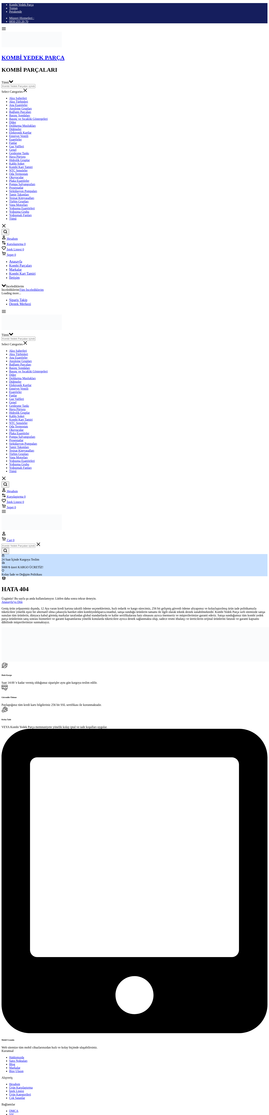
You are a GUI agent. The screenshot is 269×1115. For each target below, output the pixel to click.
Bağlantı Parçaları (20, 112)
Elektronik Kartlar (20, 132)
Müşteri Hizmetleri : (21, 18)
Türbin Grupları (19, 201)
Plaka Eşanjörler (19, 180)
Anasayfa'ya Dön (12, 602)
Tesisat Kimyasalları (21, 198)
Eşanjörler (15, 139)
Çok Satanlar (17, 1098)
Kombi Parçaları (20, 265)
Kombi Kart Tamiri (21, 167)
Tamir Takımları (19, 194)
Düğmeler (15, 129)
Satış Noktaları (18, 1060)
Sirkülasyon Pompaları (23, 191)
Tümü (12, 218)
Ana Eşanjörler (18, 105)
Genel (12, 149)
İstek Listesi (16, 1091)
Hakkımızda (16, 1057)
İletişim (14, 278)
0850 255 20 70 (18, 21)
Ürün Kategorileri (20, 1094)
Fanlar (13, 143)
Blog (12, 1064)
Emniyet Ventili (18, 136)
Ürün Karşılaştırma (21, 1087)
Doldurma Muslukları (22, 125)
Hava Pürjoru (17, 156)
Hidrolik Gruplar (19, 160)
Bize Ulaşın (16, 1071)
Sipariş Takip (18, 300)
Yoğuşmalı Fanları (20, 215)
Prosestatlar (16, 187)
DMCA (13, 1111)
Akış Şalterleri (18, 98)
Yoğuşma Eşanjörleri (22, 208)
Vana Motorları (18, 204)
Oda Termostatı (18, 174)
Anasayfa (15, 261)
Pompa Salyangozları (22, 184)
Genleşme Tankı (19, 153)
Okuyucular (16, 177)
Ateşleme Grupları (20, 108)
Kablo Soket (16, 163)
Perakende (15, 11)
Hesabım (14, 1084)
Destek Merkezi (20, 304)
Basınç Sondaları (19, 115)
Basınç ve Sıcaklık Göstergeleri (28, 118)
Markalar (15, 269)
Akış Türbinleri (18, 101)
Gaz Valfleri (16, 146)
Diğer (12, 122)
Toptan (13, 8)
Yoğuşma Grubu (19, 211)
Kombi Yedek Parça (21, 4)
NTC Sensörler (18, 170)
